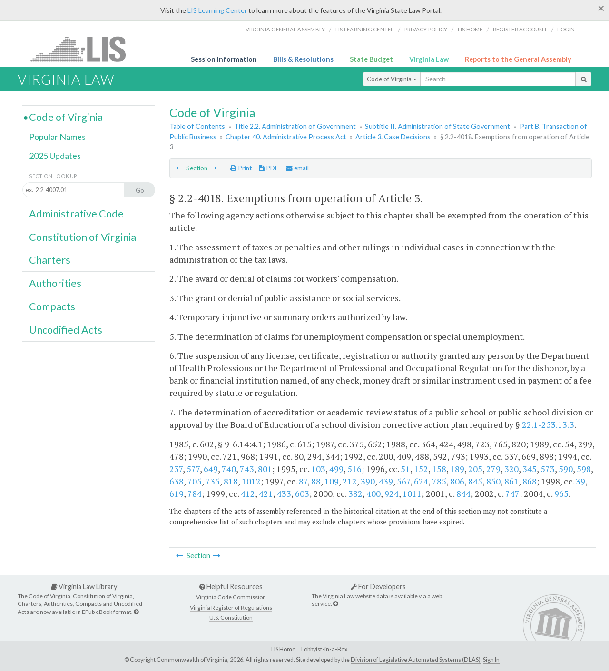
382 (355, 493)
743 (247, 468)
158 (439, 468)
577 (193, 468)
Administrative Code (76, 213)
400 (373, 493)
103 (318, 468)
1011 (412, 493)
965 (561, 493)
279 (493, 468)
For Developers (378, 586)
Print (241, 168)
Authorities (55, 283)
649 (211, 468)
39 (580, 481)
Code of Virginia (392, 79)
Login (566, 29)
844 (463, 493)
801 (265, 468)
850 (493, 481)
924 (391, 493)
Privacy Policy (426, 29)
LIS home (470, 29)
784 (194, 493)
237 (176, 468)
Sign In (491, 659)
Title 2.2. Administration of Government (295, 126)
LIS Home (283, 649)
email (297, 168)
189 (457, 468)
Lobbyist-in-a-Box (324, 649)
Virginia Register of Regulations (231, 607)
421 (266, 493)
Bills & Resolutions (303, 59)
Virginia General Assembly (285, 29)
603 (302, 493)
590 (566, 468)
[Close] (601, 8)
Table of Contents (197, 126)
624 (421, 481)
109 (331, 481)
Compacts (52, 306)
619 (176, 493)
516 (354, 468)
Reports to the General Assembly (518, 59)
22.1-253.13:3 (548, 424)
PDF (268, 168)
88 (316, 481)
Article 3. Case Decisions (393, 137)
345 (529, 468)
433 (284, 493)
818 (231, 481)
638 (176, 481)
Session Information (224, 59)
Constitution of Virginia (82, 237)
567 (403, 481)
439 (386, 481)
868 (529, 481)
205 (475, 468)
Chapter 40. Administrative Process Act (286, 137)
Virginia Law (429, 59)
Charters (49, 260)
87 (303, 481)
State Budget (371, 59)
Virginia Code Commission (231, 597)
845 (475, 481)
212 (350, 481)
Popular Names (57, 136)
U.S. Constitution (231, 617)
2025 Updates (55, 155)
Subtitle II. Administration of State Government (437, 126)
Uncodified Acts (65, 330)
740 (229, 468)
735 (213, 481)
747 (512, 493)
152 (421, 468)
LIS (83, 49)
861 (511, 481)
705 (194, 481)
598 (584, 468)
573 (547, 468)
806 (457, 481)
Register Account (520, 29)
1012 (251, 481)
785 (439, 481)
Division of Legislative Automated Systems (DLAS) (416, 659)
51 (405, 468)
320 (511, 468)
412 (248, 493)
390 (368, 481)
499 (336, 468)
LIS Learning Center (217, 10)
